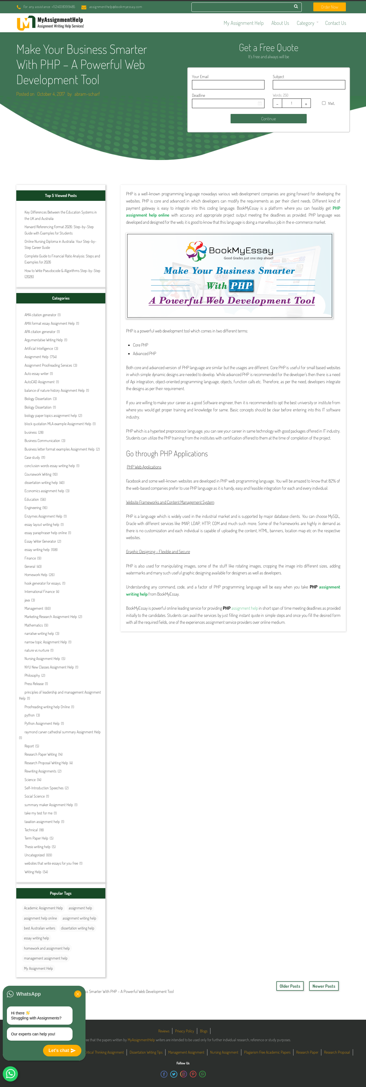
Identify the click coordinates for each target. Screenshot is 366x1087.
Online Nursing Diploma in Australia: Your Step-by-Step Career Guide (61, 244)
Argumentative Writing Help (44, 339)
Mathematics (34, 625)
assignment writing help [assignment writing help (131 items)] (79, 918)
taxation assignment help (42, 821)
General (30, 566)
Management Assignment (186, 1052)
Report (29, 746)
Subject (278, 76)
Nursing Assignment (224, 1052)
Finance (30, 558)
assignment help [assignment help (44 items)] (80, 907)
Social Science (35, 796)
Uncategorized (35, 854)
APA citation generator (40, 331)
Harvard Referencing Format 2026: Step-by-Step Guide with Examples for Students (59, 229)
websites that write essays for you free (51, 863)
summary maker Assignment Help (49, 804)
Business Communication (42, 440)
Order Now (329, 7)
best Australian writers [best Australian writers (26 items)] (39, 928)
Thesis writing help (37, 846)
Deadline (198, 95)
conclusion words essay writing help (50, 465)
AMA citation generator (40, 314)
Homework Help (36, 574)
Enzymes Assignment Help (43, 516)
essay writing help (37, 549)
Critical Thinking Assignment (104, 1052)
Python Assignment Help (42, 723)
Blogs (203, 1031)
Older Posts (290, 986)
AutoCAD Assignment (40, 381)
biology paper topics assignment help (51, 415)
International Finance (40, 591)
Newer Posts (323, 986)
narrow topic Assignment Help (46, 642)
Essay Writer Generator (40, 541)
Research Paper (307, 1052)
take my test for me (38, 813)
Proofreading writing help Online (47, 706)
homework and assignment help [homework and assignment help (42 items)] (47, 948)
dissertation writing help (41, 482)
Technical (31, 829)
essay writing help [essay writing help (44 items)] (36, 938)
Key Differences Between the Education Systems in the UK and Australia (61, 215)
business (31, 432)
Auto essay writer (37, 373)
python (30, 715)
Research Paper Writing (41, 754)
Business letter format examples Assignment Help (60, 449)
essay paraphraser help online (46, 532)
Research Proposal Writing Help (46, 762)
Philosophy (32, 675)
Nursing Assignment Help (42, 658)
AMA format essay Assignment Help (50, 323)
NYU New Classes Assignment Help (49, 667)
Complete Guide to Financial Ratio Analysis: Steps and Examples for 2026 (62, 259)
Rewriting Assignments (40, 771)
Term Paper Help (36, 838)
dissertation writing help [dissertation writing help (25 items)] (77, 928)
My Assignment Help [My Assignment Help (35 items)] (38, 968)
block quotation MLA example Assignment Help (58, 423)
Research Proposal (337, 1052)
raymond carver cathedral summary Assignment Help (63, 731)
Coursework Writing (38, 474)
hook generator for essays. (43, 583)
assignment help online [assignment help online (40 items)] (40, 918)
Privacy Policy (184, 1031)
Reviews (163, 1031)
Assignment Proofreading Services (48, 365)
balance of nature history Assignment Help (55, 390)
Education (32, 499)
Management (34, 608)
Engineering (33, 507)
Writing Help (33, 871)
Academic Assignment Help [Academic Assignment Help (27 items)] (43, 907)
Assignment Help (37, 356)
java (27, 600)
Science (30, 779)
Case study (32, 457)
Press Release (34, 683)
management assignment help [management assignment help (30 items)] (46, 958)
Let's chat (62, 1050)
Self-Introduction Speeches (44, 787)
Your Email (200, 76)
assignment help (244, 608)
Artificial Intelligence (39, 348)
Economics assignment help (44, 490)
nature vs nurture (37, 650)
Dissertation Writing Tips (146, 1052)
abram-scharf (87, 94)
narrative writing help (39, 633)
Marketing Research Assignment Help (51, 616)
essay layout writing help (42, 524)
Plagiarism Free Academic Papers (267, 1052)
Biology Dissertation (38, 398)
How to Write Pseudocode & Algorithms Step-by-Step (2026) (62, 273)
